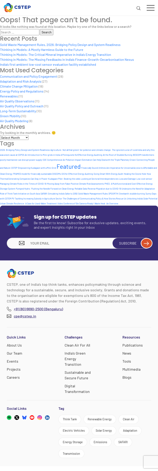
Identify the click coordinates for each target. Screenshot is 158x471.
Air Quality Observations (17, 101)
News (126, 354)
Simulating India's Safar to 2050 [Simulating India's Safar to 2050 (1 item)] (63, 193)
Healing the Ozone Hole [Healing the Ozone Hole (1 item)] (135, 173)
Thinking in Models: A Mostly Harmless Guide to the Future (41, 50)
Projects (14, 370)
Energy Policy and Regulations (21, 91)
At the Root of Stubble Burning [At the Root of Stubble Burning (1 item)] (117, 154)
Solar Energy (108, 433)
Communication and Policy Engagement (28, 76)
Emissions (104, 445)
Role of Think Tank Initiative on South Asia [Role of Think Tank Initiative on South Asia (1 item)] (20, 193)
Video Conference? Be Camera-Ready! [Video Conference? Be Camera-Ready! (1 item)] (75, 203)
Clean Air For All (77, 346)
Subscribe (133, 244)
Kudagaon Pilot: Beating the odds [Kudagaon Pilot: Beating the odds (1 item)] (64, 178)
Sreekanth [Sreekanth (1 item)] (124, 193)
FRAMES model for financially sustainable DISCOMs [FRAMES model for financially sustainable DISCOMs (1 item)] (37, 173)
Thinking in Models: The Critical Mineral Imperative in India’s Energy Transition (55, 54)
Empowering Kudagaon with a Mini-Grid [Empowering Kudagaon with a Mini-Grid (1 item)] (37, 167)
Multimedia (131, 370)
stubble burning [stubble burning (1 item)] (137, 193)
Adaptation (137, 433)
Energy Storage (74, 445)
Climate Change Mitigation (19, 86)
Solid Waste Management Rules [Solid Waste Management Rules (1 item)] (93, 193)
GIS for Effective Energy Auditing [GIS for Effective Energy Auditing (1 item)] (77, 173)
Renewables (9, 96)
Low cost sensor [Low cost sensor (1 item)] (144, 178)
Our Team (14, 354)
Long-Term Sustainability (18, 111)
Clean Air (136, 421)
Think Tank (71, 421)
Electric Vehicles (75, 433)
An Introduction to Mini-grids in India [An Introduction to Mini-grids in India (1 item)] (42, 154)
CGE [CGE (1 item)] (44, 159)
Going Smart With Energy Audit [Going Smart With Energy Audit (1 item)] (108, 173)
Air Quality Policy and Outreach (21, 106)
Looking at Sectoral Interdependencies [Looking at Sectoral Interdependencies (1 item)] (99, 178)
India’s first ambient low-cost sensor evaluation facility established (48, 64)
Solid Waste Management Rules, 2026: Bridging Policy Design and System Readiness (60, 45)
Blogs (126, 378)
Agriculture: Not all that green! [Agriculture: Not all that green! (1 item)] (64, 150)
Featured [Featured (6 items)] (69, 166)
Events (12, 362)
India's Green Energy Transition (75, 360)
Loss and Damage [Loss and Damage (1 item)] (127, 178)
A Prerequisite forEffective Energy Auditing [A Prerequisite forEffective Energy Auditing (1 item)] (81, 154)
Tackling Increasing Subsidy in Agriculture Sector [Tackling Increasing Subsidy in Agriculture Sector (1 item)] (38, 198)
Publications (132, 346)
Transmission (72, 458)
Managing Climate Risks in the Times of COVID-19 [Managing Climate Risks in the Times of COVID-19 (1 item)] (23, 183)
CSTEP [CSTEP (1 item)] (14, 167)
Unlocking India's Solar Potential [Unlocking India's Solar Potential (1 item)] (142, 198)
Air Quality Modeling (14, 121)
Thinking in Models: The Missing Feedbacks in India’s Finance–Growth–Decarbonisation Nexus (67, 59)
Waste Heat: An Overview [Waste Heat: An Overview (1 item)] (106, 203)
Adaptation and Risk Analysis (20, 81)
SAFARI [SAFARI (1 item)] (44, 193)
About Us (14, 346)
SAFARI (129, 445)
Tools (126, 362)
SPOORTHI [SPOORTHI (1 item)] (113, 193)
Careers (13, 378)
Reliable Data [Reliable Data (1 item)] (81, 188)
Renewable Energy (104, 421)
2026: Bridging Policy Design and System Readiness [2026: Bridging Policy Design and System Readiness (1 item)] (25, 150)
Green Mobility (10, 116)
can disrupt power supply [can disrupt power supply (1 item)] (30, 159)
